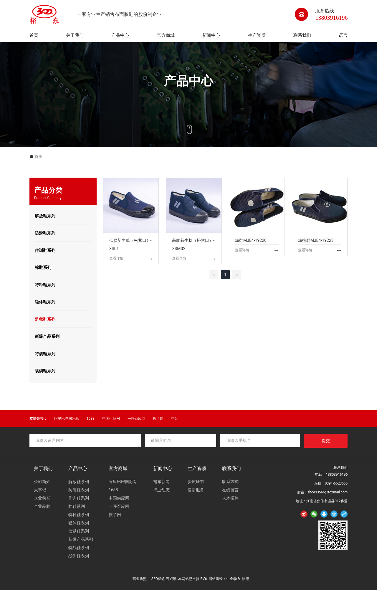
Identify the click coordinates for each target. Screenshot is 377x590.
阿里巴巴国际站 (66, 419)
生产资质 (257, 35)
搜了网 (158, 419)
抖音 (174, 419)
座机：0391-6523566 (331, 483)
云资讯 (171, 579)
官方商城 (166, 35)
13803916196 (331, 17)
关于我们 (75, 35)
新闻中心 (211, 35)
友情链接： (38, 419)
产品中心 (120, 35)
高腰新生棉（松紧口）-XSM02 (194, 221)
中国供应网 (111, 419)
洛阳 (245, 579)
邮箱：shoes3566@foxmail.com (322, 492)
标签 (161, 579)
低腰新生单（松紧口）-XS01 (131, 221)
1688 (91, 419)
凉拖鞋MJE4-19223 (320, 221)
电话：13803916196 (331, 474)
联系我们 (302, 35)
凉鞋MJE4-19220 (257, 221)
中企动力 (233, 579)
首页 (33, 35)
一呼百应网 (136, 419)
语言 (343, 35)
